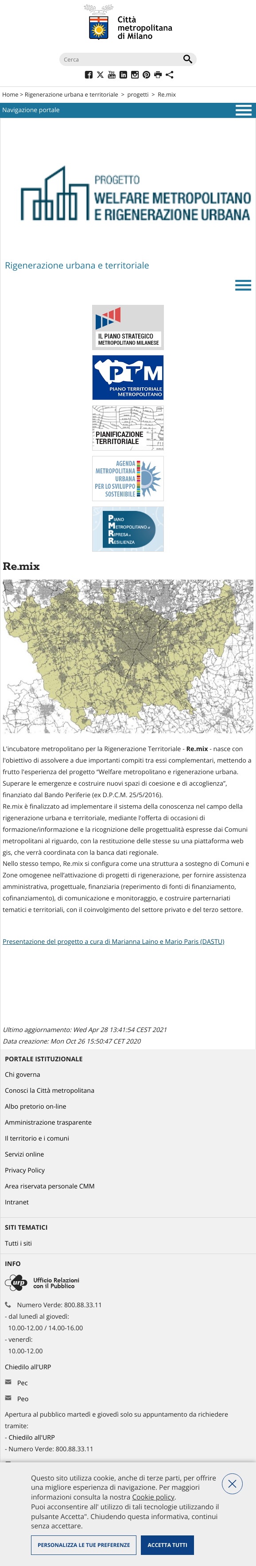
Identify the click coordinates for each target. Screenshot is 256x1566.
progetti (138, 94)
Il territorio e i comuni (37, 1138)
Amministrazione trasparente (48, 1122)
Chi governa (22, 1075)
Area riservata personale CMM (50, 1186)
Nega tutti (232, 1483)
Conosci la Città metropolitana (49, 1091)
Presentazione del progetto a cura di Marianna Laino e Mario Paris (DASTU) (114, 942)
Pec (22, 1383)
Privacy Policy (25, 1170)
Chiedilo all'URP (29, 1367)
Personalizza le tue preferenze (84, 1545)
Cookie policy (153, 1497)
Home (10, 94)
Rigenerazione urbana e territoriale (71, 94)
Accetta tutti (167, 1545)
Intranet (17, 1202)
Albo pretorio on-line (35, 1106)
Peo (22, 1399)
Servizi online (24, 1154)
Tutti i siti (18, 1243)
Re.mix (167, 94)
